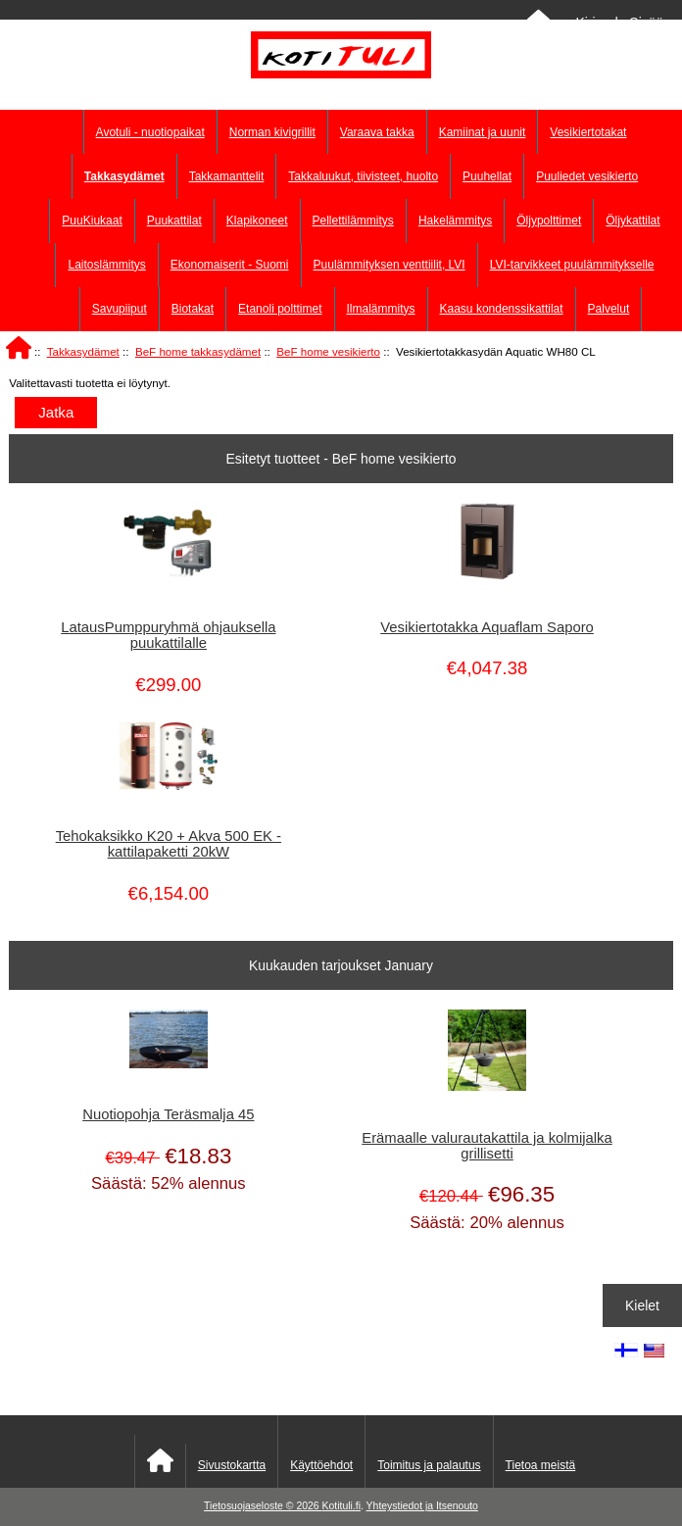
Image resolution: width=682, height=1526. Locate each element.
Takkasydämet (83, 351)
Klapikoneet (257, 220)
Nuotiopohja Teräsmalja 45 (168, 1114)
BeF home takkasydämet (198, 351)
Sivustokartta (232, 1465)
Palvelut (609, 309)
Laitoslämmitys (106, 264)
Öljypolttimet (548, 220)
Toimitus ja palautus (428, 1465)
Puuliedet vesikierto (587, 176)
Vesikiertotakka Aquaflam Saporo (487, 627)
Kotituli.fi (341, 1506)
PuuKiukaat (92, 220)
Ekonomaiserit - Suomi (229, 264)
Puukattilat (174, 220)
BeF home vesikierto (328, 351)
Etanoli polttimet (279, 309)
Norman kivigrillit (272, 132)
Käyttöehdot (321, 1465)
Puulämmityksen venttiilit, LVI (389, 264)
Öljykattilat (632, 220)
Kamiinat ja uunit (482, 132)
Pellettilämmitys (353, 220)
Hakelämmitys (455, 220)
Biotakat (192, 309)
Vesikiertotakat (588, 132)
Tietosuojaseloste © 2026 (262, 1506)
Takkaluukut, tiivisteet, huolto (363, 176)
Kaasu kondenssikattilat (501, 309)
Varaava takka (377, 132)
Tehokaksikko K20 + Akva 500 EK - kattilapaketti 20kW (168, 844)
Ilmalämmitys (381, 309)
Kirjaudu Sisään (622, 22)
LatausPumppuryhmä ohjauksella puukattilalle (168, 635)
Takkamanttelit (227, 176)
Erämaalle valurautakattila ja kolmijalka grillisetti (487, 1145)
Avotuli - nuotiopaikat (150, 132)
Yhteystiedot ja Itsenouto (422, 1506)
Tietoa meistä (541, 1465)
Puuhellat (487, 176)
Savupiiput (119, 309)
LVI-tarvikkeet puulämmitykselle (572, 264)
